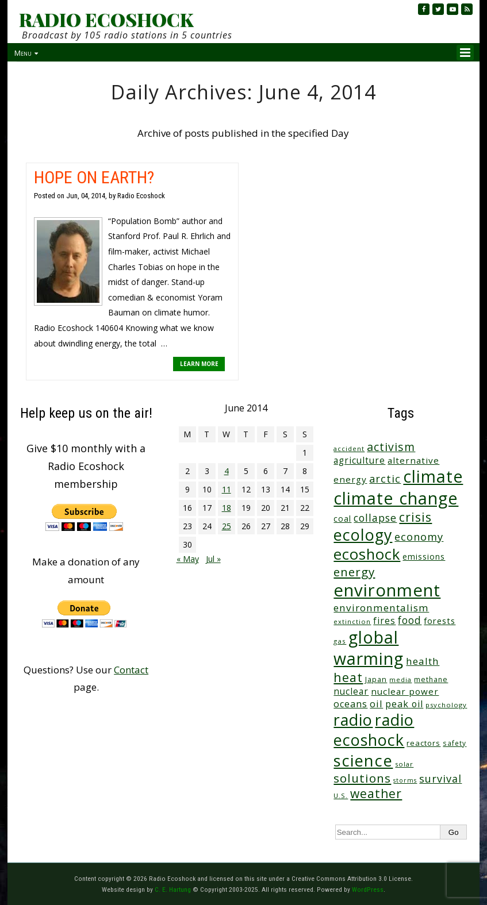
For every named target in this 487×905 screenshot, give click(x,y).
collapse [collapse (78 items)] (375, 518)
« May (188, 558)
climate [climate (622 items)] (433, 476)
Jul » (213, 558)
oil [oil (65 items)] (376, 703)
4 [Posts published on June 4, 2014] (226, 470)
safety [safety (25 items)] (454, 743)
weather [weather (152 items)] (376, 793)
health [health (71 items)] (422, 661)
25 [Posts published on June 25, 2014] (226, 526)
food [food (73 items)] (409, 620)
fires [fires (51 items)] (384, 620)
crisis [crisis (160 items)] (415, 517)
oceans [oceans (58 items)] (350, 704)
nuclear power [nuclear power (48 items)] (405, 691)
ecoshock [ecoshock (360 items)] (366, 554)
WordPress (368, 889)
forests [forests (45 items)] (439, 620)
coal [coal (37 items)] (342, 518)
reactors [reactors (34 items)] (423, 743)
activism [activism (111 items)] (391, 447)
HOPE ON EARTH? (94, 177)
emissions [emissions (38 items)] (423, 556)
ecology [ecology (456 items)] (362, 534)
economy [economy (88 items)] (418, 536)
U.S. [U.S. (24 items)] (340, 795)
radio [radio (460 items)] (353, 719)
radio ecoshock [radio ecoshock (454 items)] (373, 729)
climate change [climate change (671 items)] (395, 498)
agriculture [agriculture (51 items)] (359, 460)
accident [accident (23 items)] (349, 448)
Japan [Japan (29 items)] (376, 679)
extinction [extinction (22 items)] (352, 621)
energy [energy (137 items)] (354, 572)
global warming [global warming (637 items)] (368, 647)
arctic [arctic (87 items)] (385, 479)
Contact (131, 669)
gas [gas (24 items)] (339, 641)
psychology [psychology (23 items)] (446, 704)
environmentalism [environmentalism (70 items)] (381, 607)
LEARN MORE (199, 364)
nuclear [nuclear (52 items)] (351, 691)
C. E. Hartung (173, 889)
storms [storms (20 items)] (405, 780)
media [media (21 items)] (400, 679)
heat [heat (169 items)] (348, 677)
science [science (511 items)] (363, 760)
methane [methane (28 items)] (431, 679)
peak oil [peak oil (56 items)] (404, 704)
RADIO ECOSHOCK (106, 19)
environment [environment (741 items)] (386, 590)
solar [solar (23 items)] (404, 764)
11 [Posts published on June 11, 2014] (226, 489)
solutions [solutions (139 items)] (362, 778)
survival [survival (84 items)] (440, 778)
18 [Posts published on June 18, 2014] (226, 507)
